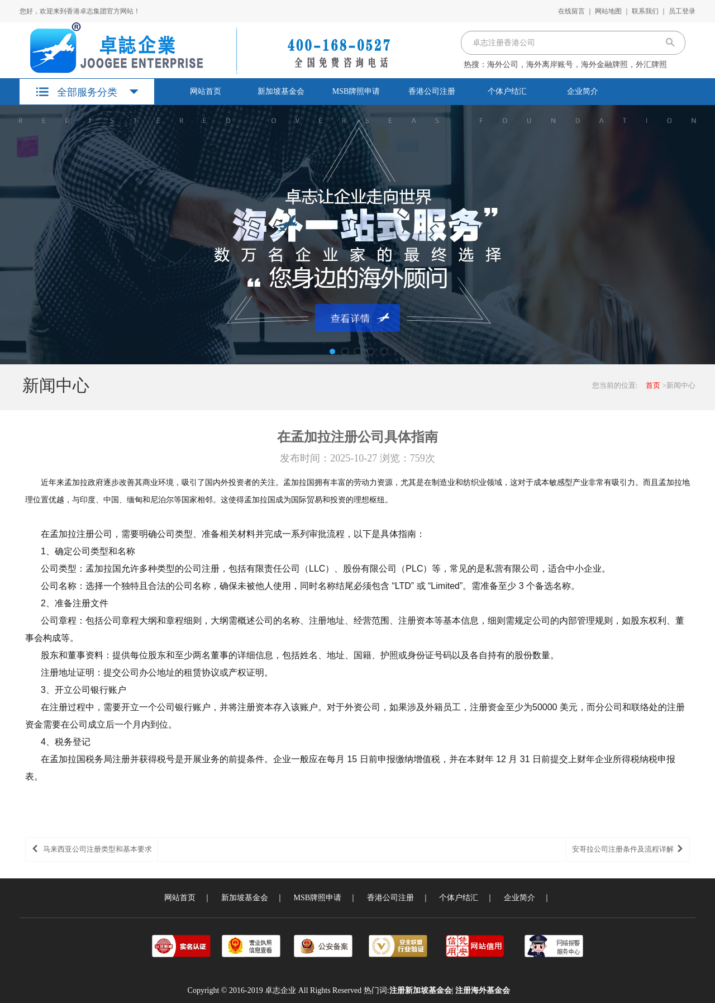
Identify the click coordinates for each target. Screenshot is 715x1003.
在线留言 (571, 11)
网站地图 (608, 11)
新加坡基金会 (281, 91)
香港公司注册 (431, 91)
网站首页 (205, 91)
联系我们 (645, 11)
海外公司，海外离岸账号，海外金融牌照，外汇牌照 (577, 64)
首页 (653, 385)
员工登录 (682, 11)
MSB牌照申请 (356, 91)
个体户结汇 (507, 91)
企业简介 (582, 91)
